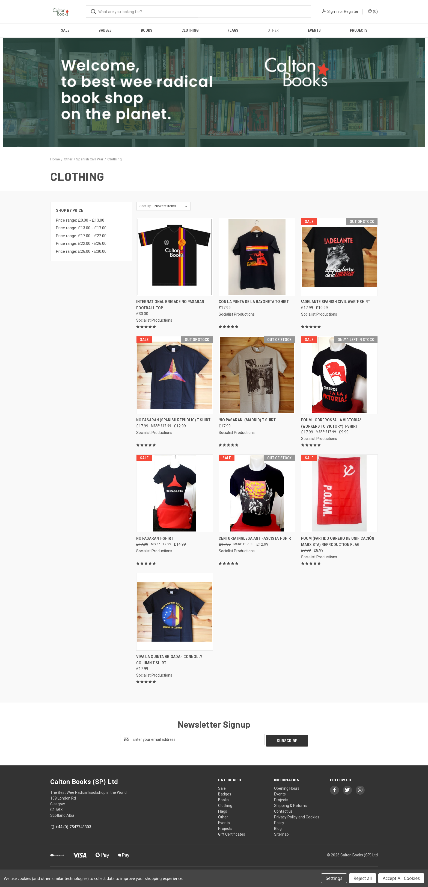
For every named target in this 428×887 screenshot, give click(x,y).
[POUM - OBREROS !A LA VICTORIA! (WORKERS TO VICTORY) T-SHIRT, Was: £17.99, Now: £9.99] (339, 375)
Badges (105, 30)
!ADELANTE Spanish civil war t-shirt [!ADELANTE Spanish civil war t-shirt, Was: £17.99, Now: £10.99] (335, 301)
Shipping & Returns (290, 804)
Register (351, 11)
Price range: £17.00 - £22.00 (81, 235)
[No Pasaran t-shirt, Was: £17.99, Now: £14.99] (174, 493)
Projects (358, 30)
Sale (65, 30)
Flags (233, 30)
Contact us (283, 810)
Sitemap (281, 833)
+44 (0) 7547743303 (73, 825)
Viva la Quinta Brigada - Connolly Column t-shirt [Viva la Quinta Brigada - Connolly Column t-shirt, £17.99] (169, 659)
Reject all (362, 878)
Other (273, 30)
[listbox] (172, 206)
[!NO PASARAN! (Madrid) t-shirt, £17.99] (257, 375)
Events (314, 30)
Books (146, 30)
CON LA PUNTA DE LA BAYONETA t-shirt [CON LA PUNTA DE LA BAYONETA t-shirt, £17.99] (254, 301)
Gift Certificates (231, 833)
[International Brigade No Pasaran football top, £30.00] (174, 257)
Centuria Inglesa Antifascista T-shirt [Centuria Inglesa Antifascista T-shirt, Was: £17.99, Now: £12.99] (256, 538)
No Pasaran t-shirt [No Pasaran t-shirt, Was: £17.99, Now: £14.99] (154, 538)
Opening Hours (286, 787)
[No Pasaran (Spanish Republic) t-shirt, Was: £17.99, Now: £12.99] (174, 375)
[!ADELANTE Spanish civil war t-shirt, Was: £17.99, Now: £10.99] (339, 257)
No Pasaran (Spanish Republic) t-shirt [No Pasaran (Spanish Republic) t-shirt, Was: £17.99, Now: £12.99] (173, 420)
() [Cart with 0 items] (373, 11)
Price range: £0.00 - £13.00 (80, 220)
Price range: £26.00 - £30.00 (81, 251)
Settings (334, 878)
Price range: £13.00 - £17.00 (81, 227)
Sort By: (145, 206)
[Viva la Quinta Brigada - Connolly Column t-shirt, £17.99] (174, 612)
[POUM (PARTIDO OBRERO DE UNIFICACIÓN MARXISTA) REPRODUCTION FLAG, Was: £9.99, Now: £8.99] (339, 493)
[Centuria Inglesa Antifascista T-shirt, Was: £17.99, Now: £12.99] (257, 493)
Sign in (333, 11)
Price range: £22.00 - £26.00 (81, 243)
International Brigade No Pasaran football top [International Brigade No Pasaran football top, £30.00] (170, 304)
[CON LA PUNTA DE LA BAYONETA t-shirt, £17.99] (257, 257)
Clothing (190, 30)
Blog (278, 827)
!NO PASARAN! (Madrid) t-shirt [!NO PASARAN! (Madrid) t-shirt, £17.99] (247, 420)
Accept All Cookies (401, 878)
